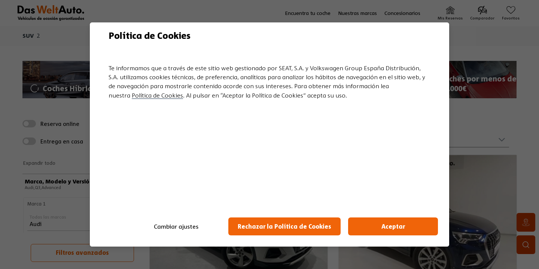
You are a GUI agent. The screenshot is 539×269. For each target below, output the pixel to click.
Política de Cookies (157, 95)
